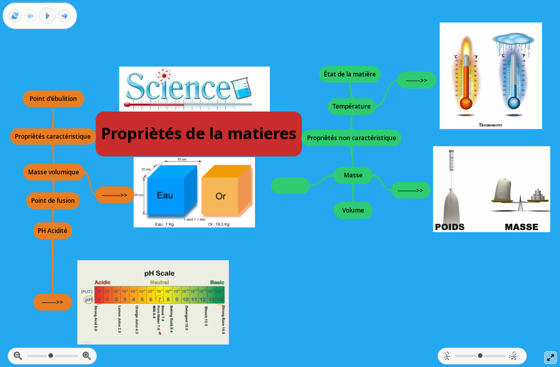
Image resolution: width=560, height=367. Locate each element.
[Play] (47, 16)
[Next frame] (64, 16)
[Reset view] (15, 16)
